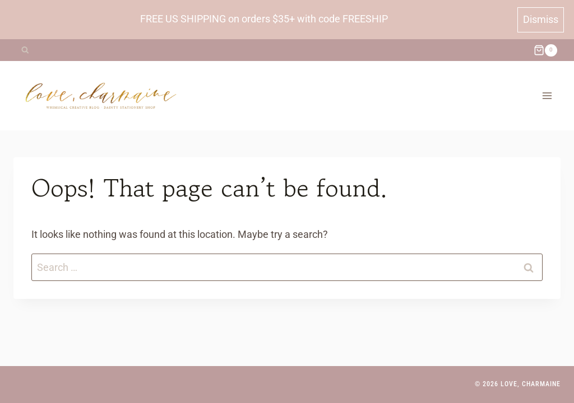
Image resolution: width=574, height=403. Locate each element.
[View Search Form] (25, 50)
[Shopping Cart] (545, 50)
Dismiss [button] (540, 19)
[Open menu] (546, 95)
